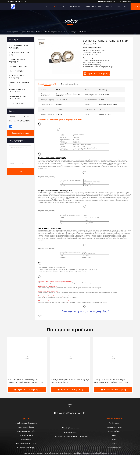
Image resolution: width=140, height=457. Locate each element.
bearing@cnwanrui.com (107, 1)
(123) (17, 61)
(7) (19, 84)
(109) (19, 54)
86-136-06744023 (126, 1)
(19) (16, 103)
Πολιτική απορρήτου (114, 447)
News (114, 435)
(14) (17, 97)
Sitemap (114, 443)
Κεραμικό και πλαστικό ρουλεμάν (31, 32)
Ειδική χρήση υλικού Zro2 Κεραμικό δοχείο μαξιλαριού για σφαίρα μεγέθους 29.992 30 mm (111, 381)
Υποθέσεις (114, 439)
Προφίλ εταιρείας (114, 423)
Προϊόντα (55, 6)
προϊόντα (15, 32)
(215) (18, 47)
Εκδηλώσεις (109, 6)
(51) (16, 77)
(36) (17, 91)
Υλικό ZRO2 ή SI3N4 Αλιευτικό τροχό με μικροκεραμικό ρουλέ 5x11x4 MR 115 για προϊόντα (26, 381)
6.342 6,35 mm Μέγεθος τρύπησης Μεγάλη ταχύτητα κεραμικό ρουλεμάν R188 (70, 381)
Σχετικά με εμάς (75, 6)
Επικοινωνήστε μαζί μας (93, 6)
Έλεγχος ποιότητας (114, 431)
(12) (16, 71)
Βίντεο (64, 6)
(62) (18, 66)
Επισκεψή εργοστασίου (114, 427)
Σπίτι (46, 6)
